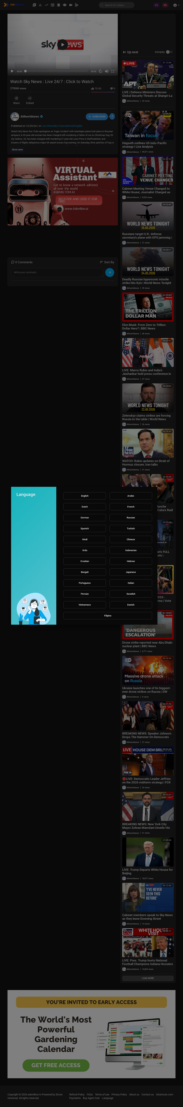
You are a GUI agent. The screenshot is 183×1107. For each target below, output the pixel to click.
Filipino (107, 615)
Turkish (131, 528)
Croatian (84, 561)
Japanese (131, 572)
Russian (131, 517)
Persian (85, 594)
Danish (130, 604)
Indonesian (131, 550)
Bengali (84, 572)
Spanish (85, 528)
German (85, 517)
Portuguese (85, 583)
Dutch (85, 506)
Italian (131, 583)
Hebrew (131, 561)
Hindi (84, 539)
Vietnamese (85, 604)
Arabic (130, 495)
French (130, 506)
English (84, 495)
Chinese (131, 539)
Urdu (84, 550)
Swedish (131, 594)
